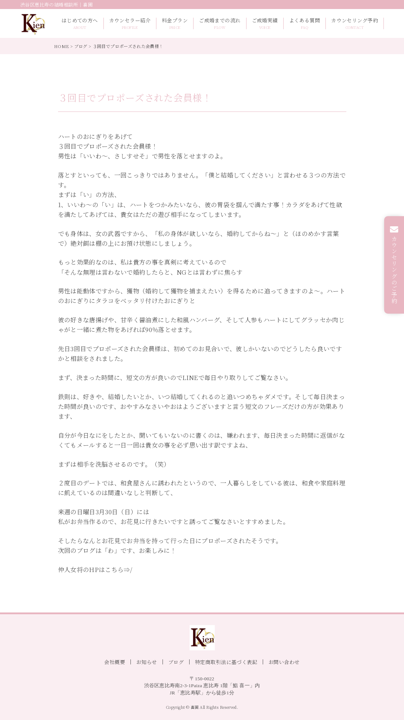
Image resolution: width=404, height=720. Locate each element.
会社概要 (114, 661)
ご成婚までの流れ (219, 23)
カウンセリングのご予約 (394, 270)
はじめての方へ (80, 23)
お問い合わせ (284, 661)
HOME (61, 46)
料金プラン (175, 23)
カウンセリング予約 (354, 23)
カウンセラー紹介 (130, 23)
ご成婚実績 (265, 23)
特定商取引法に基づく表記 (226, 661)
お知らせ (146, 661)
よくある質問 (304, 23)
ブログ (81, 46)
